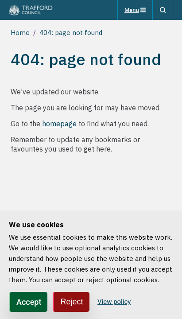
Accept (28, 302)
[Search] (162, 10)
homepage (59, 123)
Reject (71, 301)
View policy (114, 302)
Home (20, 32)
